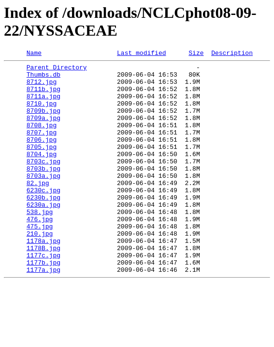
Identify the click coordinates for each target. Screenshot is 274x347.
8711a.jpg (43, 104)
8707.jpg (42, 148)
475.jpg (40, 260)
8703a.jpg (43, 200)
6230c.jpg (43, 217)
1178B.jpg (43, 286)
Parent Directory (57, 70)
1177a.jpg (43, 312)
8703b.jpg (43, 191)
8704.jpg (42, 174)
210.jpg (40, 269)
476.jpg (40, 252)
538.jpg (40, 243)
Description (232, 54)
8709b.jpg (43, 122)
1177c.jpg (43, 295)
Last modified (141, 54)
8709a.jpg (43, 130)
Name (34, 54)
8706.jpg (42, 156)
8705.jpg (42, 165)
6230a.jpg (43, 234)
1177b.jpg (43, 304)
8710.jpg (42, 113)
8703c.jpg (43, 182)
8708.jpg (42, 139)
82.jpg (38, 208)
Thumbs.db (43, 78)
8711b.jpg (43, 96)
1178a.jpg (43, 278)
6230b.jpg (43, 226)
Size (195, 54)
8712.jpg (42, 87)
